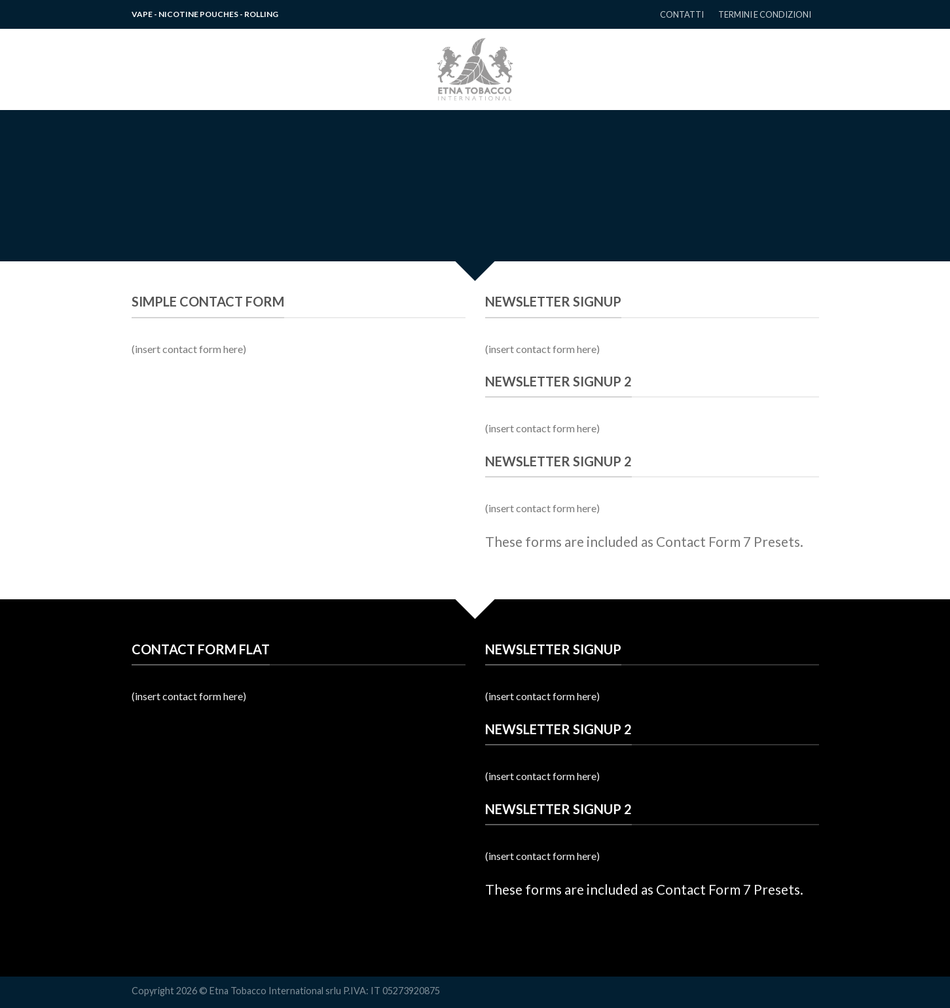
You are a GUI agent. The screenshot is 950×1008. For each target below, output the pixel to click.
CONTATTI (682, 14)
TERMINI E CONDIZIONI (764, 14)
